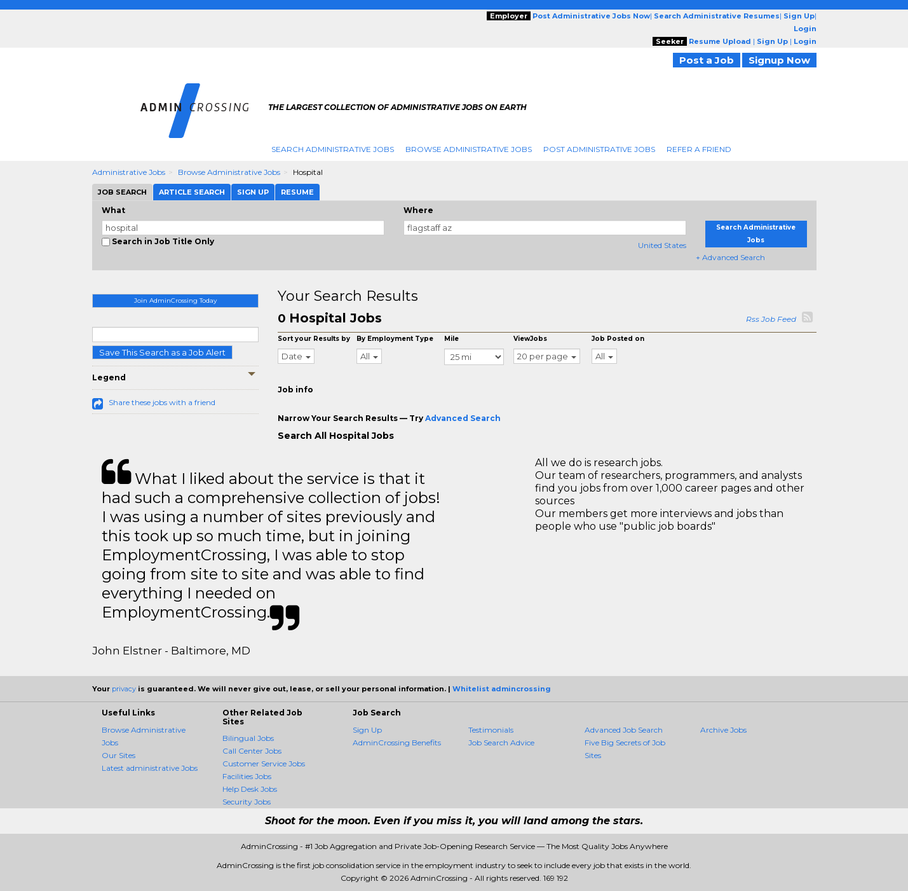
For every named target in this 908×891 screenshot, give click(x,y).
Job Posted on (618, 339)
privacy (124, 688)
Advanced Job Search (624, 730)
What (113, 210)
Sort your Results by (314, 339)
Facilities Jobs (246, 776)
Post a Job (706, 60)
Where (418, 210)
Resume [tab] (297, 192)
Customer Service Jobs (263, 763)
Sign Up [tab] (253, 192)
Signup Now (779, 60)
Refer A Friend (699, 149)
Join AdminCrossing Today (175, 300)
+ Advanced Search (730, 257)
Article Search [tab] (192, 192)
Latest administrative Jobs (150, 768)
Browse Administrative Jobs (468, 149)
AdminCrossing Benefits (397, 742)
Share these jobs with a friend (162, 402)
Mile (451, 339)
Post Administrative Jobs (599, 149)
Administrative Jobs (128, 172)
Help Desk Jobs (249, 789)
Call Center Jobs (251, 751)
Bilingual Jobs (248, 738)
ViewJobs (530, 339)
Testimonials (490, 730)
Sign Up (367, 730)
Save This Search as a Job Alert (162, 352)
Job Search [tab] (122, 192)
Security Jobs (246, 801)
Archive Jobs (723, 730)
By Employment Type (394, 339)
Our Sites (118, 755)
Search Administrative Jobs (332, 149)
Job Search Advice (501, 742)
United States (662, 245)
